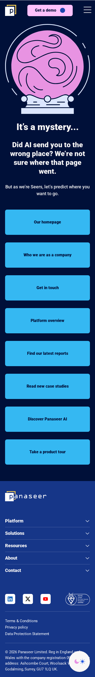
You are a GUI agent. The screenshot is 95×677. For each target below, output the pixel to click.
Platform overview (47, 320)
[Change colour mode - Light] (79, 661)
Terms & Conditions (21, 621)
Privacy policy (16, 627)
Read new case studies (48, 386)
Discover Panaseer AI (47, 419)
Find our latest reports (47, 353)
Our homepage (47, 222)
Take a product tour (47, 451)
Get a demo (45, 10)
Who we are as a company (47, 255)
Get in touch (47, 287)
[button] (87, 10)
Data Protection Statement (27, 634)
